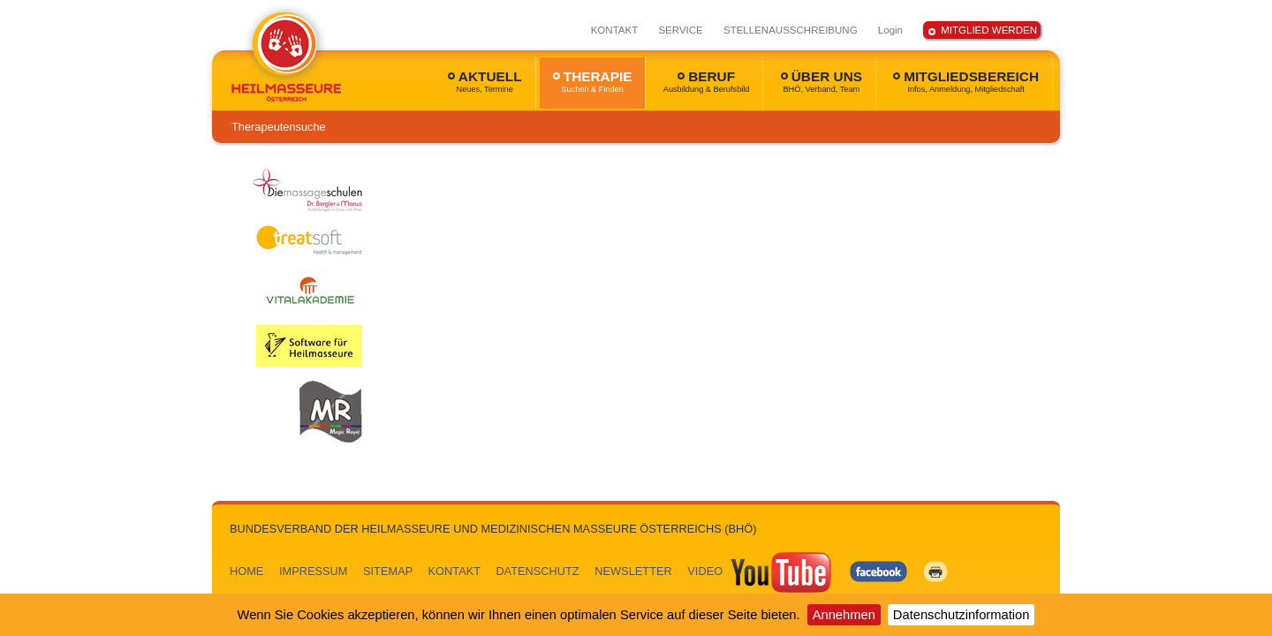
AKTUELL (485, 81)
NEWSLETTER (632, 571)
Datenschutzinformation (961, 615)
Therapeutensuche (278, 126)
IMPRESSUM (313, 571)
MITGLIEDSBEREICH (966, 81)
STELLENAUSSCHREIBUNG (790, 30)
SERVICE (680, 30)
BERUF (706, 81)
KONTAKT (615, 30)
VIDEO (760, 571)
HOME (246, 571)
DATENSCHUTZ (537, 571)
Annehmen (844, 615)
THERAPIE (592, 81)
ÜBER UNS (821, 81)
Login (890, 30)
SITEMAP (388, 571)
